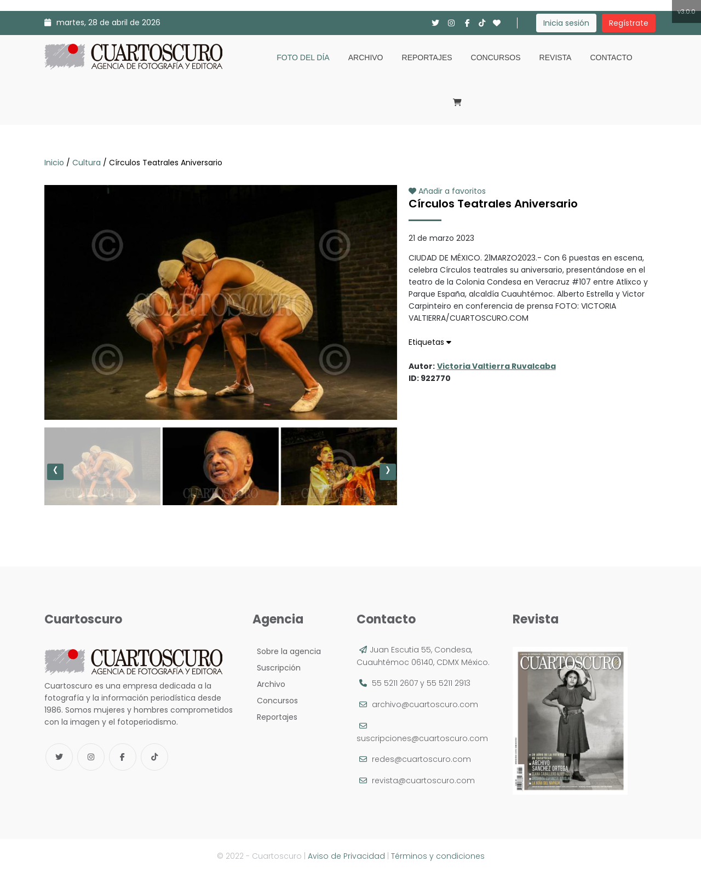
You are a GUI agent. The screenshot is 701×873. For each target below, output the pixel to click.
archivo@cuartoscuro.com (425, 704)
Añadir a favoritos (447, 191)
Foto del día (303, 57)
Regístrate (628, 23)
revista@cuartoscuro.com (423, 780)
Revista (555, 57)
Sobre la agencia (286, 651)
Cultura (86, 162)
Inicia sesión (566, 23)
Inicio (55, 162)
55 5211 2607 (395, 683)
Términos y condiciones (438, 856)
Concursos (496, 57)
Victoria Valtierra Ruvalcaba (496, 366)
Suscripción (276, 667)
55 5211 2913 (448, 683)
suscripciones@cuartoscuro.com (422, 738)
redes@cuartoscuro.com (421, 759)
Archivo (365, 57)
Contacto (611, 57)
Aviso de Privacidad (346, 856)
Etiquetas (430, 342)
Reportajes (427, 57)
